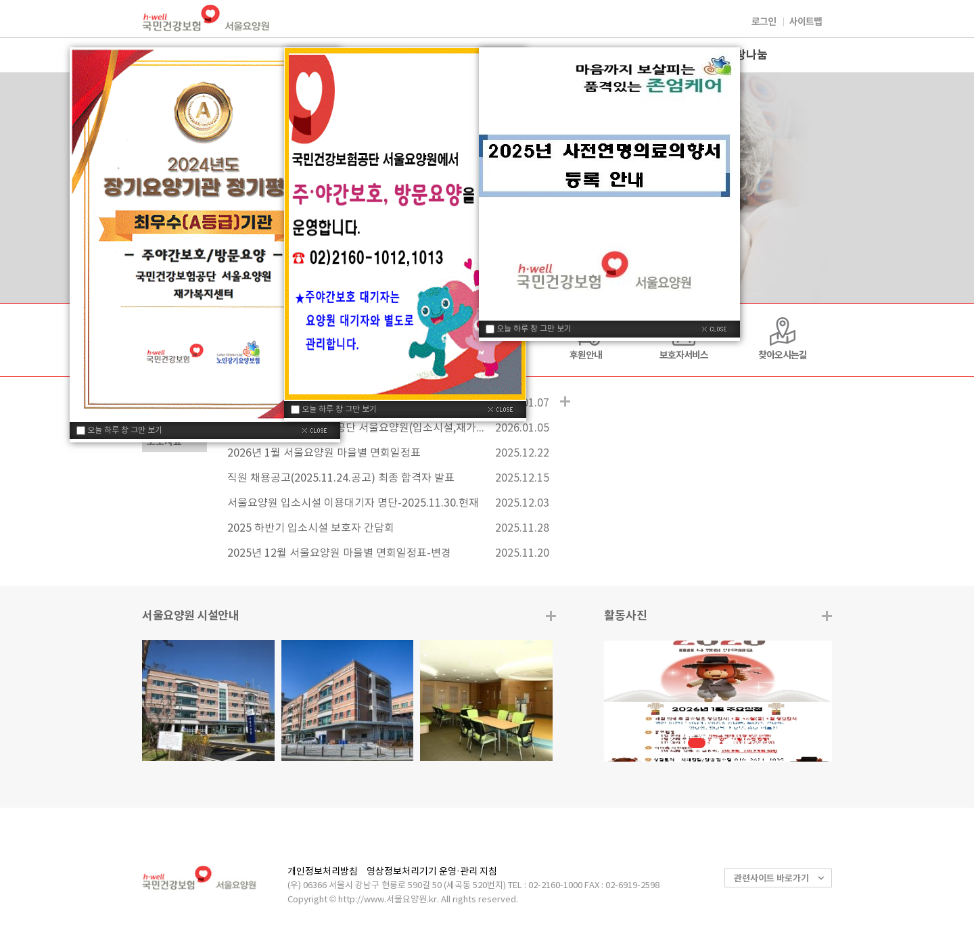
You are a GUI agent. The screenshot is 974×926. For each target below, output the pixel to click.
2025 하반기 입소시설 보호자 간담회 (310, 528)
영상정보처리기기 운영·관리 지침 (432, 871)
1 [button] (696, 743)
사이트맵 (805, 22)
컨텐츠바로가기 (0, 0)
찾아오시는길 (782, 355)
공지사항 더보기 (565, 401)
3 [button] (729, 743)
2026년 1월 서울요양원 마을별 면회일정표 (324, 453)
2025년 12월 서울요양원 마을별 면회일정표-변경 (339, 553)
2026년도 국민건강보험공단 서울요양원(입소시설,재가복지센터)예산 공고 (355, 428)
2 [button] (715, 743)
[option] (718, 701)
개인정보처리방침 (322, 871)
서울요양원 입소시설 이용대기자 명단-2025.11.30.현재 (353, 503)
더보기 (827, 616)
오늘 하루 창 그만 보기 (124, 430)
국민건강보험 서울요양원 (206, 18)
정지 (746, 741)
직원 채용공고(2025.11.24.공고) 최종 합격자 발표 (341, 478)
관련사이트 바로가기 (771, 878)
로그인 (763, 22)
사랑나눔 (746, 55)
